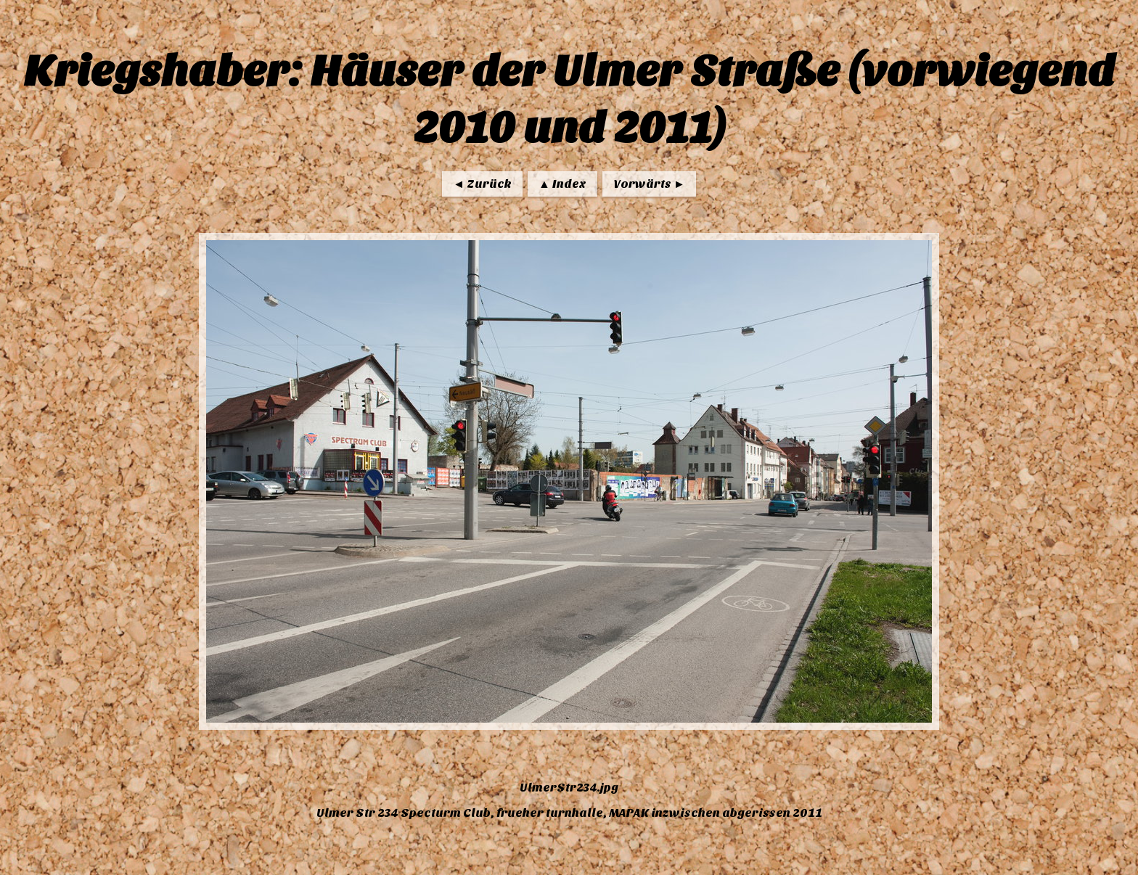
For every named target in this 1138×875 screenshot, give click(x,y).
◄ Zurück (482, 184)
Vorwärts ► (649, 184)
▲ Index (562, 184)
